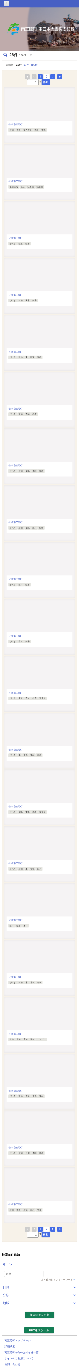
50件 (26, 64)
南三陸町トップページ (17, 1340)
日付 (6, 1287)
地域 (6, 1303)
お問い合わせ (12, 1364)
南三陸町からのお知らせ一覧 (21, 1352)
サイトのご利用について (18, 1358)
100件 (34, 64)
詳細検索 (9, 1346)
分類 (6, 1295)
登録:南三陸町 (15, 124)
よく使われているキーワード (57, 1279)
